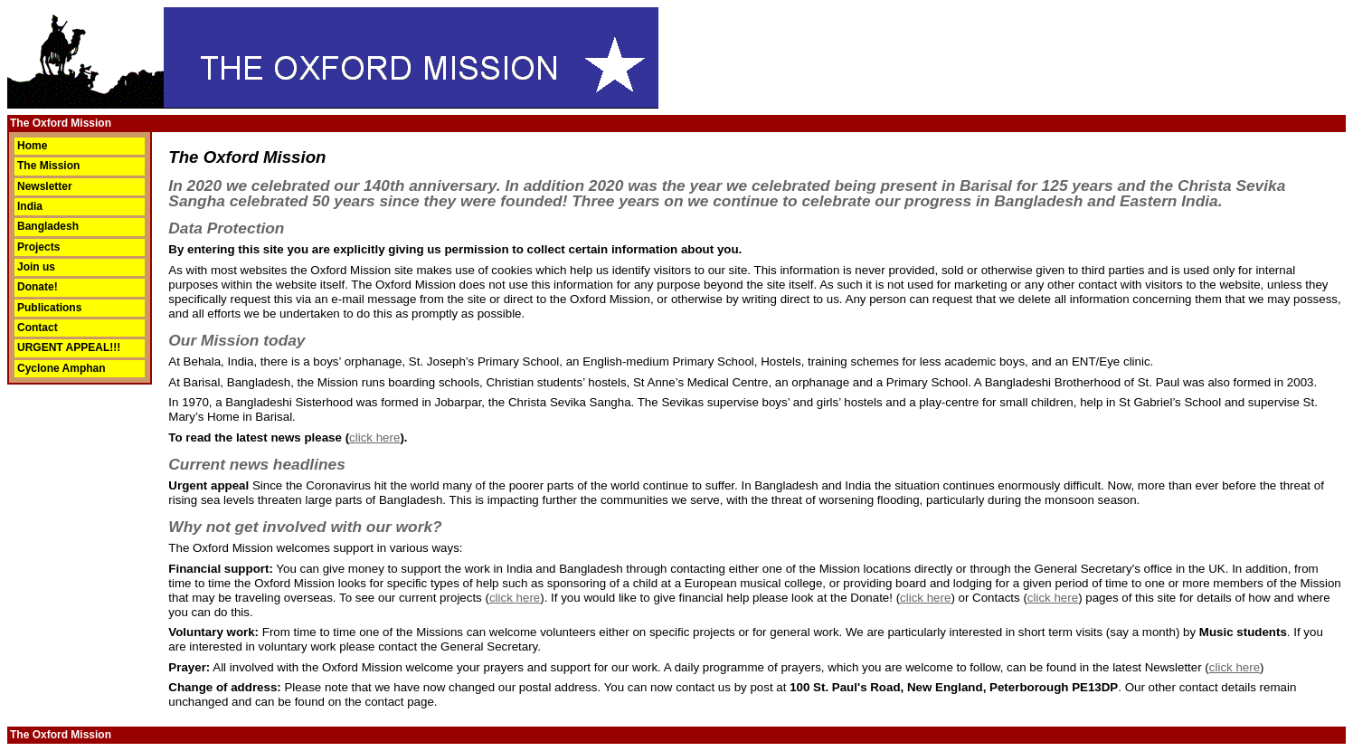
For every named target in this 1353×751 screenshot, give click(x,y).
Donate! (37, 286)
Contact (37, 327)
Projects (38, 247)
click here (374, 437)
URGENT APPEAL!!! (68, 347)
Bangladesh (48, 226)
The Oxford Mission (60, 123)
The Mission (48, 165)
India (30, 206)
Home (32, 145)
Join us (36, 267)
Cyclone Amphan (61, 368)
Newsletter (44, 186)
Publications (49, 307)
